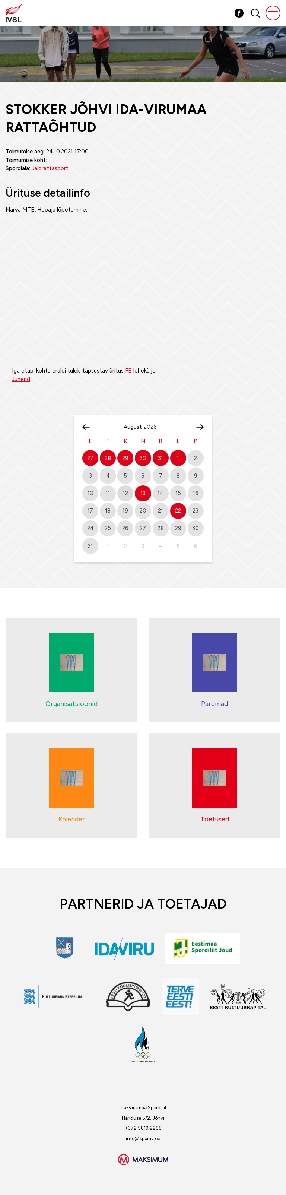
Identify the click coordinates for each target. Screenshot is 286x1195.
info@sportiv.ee (143, 1138)
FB (128, 370)
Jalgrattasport (50, 168)
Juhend (21, 379)
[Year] (153, 426)
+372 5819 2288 (143, 1128)
